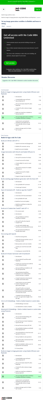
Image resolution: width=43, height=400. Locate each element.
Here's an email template (14, 70)
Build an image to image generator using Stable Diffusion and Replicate (18, 17)
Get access (10, 63)
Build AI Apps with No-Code (8, 15)
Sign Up (38, 9)
